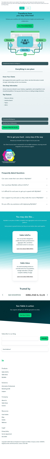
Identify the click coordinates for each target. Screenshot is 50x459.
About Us (4, 400)
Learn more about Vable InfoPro (25, 248)
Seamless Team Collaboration (10, 123)
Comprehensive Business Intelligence (11, 63)
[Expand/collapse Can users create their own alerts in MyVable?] (46, 178)
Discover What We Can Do (10, 127)
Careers (4, 405)
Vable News (5, 403)
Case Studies (5, 414)
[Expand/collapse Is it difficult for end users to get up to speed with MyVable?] (46, 191)
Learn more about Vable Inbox (25, 276)
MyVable (4, 377)
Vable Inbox (5, 374)
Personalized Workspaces (9, 119)
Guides (3, 420)
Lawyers (4, 391)
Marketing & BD (6, 389)
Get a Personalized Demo (25, 26)
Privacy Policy (5, 431)
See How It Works (25, 315)
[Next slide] (47, 295)
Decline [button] (28, 8)
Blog (3, 417)
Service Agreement (7, 434)
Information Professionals (8, 386)
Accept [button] (22, 8)
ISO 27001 (4, 436)
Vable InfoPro (5, 372)
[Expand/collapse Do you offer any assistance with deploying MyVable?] (46, 204)
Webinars (4, 422)
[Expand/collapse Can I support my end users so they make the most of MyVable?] (46, 198)
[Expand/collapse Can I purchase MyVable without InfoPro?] (46, 185)
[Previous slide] (2, 295)
